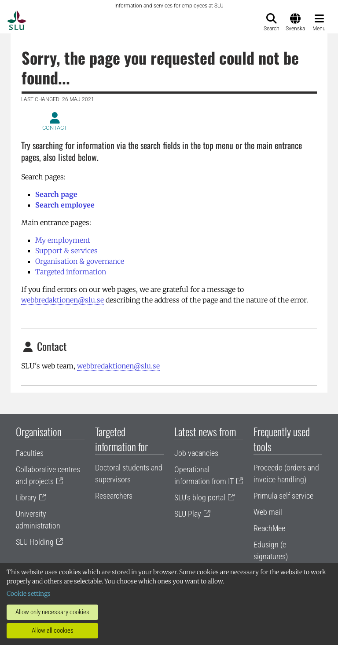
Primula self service (283, 495)
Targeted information (70, 271)
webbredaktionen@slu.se (62, 299)
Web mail (268, 512)
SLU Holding (35, 542)
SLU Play (187, 513)
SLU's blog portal (199, 497)
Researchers (113, 495)
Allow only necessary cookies (52, 612)
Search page (56, 194)
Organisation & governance (79, 261)
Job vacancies (196, 453)
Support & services (66, 250)
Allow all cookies (52, 630)
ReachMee (269, 528)
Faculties (30, 453)
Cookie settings (29, 594)
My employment (62, 240)
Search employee (65, 204)
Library (26, 497)
